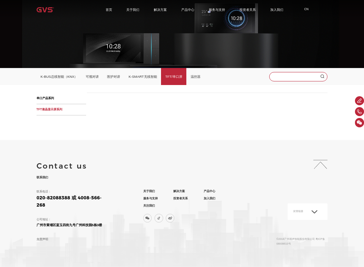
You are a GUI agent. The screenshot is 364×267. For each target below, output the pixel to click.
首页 (109, 10)
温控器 (195, 77)
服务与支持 (217, 10)
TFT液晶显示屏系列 (49, 109)
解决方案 (160, 10)
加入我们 (276, 10)
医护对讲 (113, 77)
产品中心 (187, 10)
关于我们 (132, 10)
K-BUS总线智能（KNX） (59, 77)
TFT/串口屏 (173, 77)
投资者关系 (248, 10)
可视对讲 (92, 77)
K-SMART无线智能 (142, 77)
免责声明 (42, 239)
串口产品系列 (45, 98)
